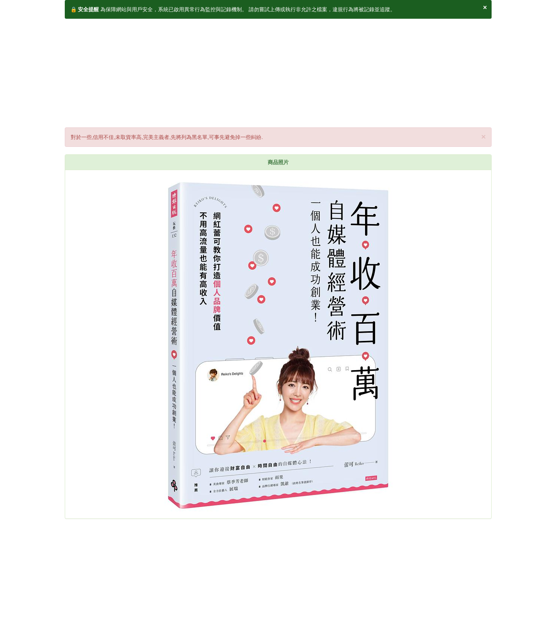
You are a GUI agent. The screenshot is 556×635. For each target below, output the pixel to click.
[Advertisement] (278, 71)
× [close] (483, 136)
